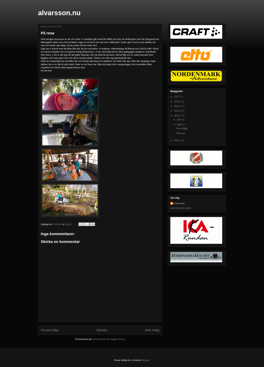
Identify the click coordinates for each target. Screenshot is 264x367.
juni (179, 119)
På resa (180, 133)
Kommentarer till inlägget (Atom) (109, 339)
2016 (177, 101)
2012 (177, 140)
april (179, 124)
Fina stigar (182, 128)
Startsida (102, 330)
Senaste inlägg (50, 330)
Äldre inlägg (152, 330)
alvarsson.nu (59, 13)
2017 (177, 96)
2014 (177, 110)
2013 (177, 115)
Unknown (179, 203)
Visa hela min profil (180, 208)
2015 (177, 106)
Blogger (145, 360)
